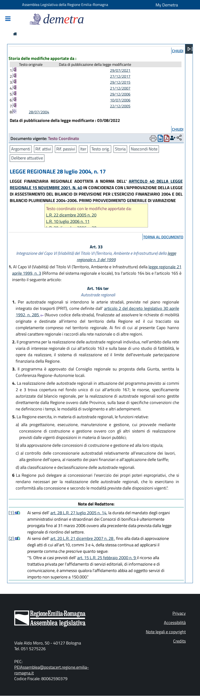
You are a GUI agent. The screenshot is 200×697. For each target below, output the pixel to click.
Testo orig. (100, 149)
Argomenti (20, 149)
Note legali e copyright (166, 632)
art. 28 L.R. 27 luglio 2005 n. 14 (78, 513)
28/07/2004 (39, 112)
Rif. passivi (65, 149)
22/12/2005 (120, 106)
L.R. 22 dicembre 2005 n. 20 (71, 215)
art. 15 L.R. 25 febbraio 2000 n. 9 (107, 557)
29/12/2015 (120, 82)
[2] (12, 538)
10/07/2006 (120, 100)
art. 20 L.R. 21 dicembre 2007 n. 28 (82, 538)
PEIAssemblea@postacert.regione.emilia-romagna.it (51, 670)
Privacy (179, 613)
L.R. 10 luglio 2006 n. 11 (68, 221)
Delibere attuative (27, 158)
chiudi (177, 51)
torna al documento (163, 237)
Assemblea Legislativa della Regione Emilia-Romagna (65, 4)
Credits (179, 641)
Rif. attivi (43, 149)
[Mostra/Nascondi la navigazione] (7, 19)
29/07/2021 (120, 70)
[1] (12, 513)
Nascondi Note (144, 149)
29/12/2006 (120, 94)
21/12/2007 (120, 88)
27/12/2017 (120, 76)
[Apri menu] (190, 49)
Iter (83, 149)
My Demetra (167, 5)
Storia (120, 149)
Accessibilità (175, 622)
